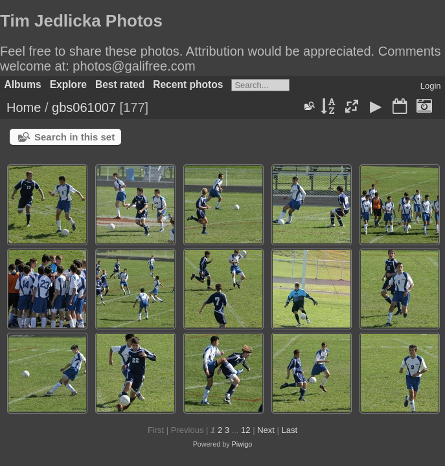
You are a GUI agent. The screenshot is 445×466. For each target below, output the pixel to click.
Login (430, 86)
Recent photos (188, 84)
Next (266, 430)
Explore (68, 84)
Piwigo (242, 444)
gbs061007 (84, 107)
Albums (23, 84)
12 (245, 430)
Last (289, 430)
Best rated (119, 84)
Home (23, 107)
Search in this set (74, 136)
